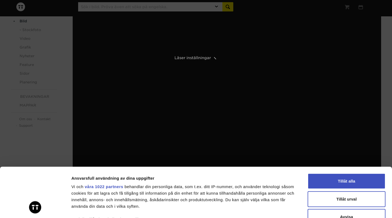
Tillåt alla (346, 134)
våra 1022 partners (104, 140)
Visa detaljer (296, 207)
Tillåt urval (346, 152)
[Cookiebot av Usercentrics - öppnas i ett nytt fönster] (35, 207)
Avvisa (346, 170)
